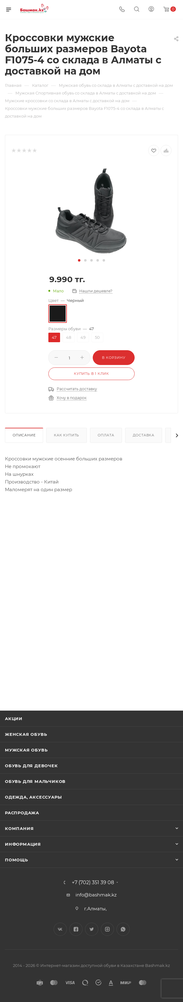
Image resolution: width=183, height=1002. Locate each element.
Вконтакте (60, 929)
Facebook (76, 929)
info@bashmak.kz (96, 895)
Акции (13, 718)
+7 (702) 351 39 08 (93, 882)
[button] (79, 260)
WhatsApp (123, 929)
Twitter (91, 929)
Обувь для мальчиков (35, 781)
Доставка (143, 435)
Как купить (66, 435)
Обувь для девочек (31, 765)
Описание (24, 435)
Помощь (16, 859)
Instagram (107, 929)
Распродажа (22, 812)
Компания (19, 828)
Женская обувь (26, 734)
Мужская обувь (26, 749)
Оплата (106, 435)
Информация (23, 844)
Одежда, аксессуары (33, 797)
